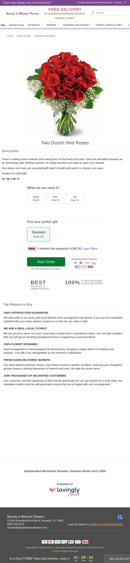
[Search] (109, 13)
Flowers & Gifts (23, 36)
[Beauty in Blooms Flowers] (22, 14)
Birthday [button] (53, 24)
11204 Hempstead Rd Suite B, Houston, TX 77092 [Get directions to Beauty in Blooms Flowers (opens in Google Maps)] (35, 520)
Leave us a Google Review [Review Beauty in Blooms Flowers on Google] (106, 524)
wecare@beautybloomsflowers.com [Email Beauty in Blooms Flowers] (27, 527)
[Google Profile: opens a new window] (120, 517)
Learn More (90, 248)
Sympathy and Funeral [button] (77, 24)
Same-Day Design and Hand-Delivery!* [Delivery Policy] (27, 2)
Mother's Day (16, 25)
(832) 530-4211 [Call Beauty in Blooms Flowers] (15, 524)
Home (10, 36)
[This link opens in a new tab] (65, 490)
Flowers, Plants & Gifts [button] (110, 24)
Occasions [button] (35, 24)
